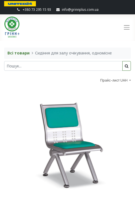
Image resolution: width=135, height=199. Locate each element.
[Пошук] (126, 66)
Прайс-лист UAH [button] (114, 80)
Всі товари (18, 53)
